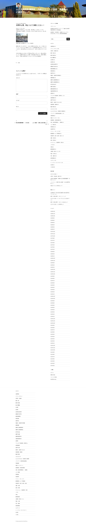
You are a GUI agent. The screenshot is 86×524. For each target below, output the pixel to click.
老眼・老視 (18, 485)
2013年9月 (53, 300)
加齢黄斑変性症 (53, 91)
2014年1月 (53, 294)
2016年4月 (53, 253)
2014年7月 (53, 280)
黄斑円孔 (52, 73)
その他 (19, 62)
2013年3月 (53, 311)
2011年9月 (53, 352)
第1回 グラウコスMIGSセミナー (57, 185)
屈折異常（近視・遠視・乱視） (56, 135)
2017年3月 (53, 247)
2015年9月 (53, 262)
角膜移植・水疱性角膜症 (55, 120)
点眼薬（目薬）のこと (55, 151)
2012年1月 (53, 343)
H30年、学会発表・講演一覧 (56, 176)
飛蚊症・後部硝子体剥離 (55, 75)
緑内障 (52, 62)
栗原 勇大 (24, 23)
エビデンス (53, 160)
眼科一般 (52, 53)
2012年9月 (53, 325)
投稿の (53, 374)
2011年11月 (53, 347)
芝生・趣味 (53, 155)
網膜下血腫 (53, 86)
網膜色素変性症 (53, 88)
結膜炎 (52, 93)
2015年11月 (53, 260)
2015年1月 (53, 267)
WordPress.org (53, 379)
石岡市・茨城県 (53, 50)
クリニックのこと (54, 48)
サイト (17, 106)
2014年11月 (53, 271)
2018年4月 (53, 224)
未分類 (52, 164)
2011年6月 (53, 358)
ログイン (52, 372)
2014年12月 (53, 269)
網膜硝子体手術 (53, 66)
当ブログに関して (54, 174)
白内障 (52, 59)
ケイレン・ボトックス (55, 131)
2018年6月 (53, 220)
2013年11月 (53, 296)
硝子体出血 (53, 84)
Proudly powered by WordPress (21, 521)
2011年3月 (53, 365)
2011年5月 (53, 361)
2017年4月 (53, 244)
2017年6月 (53, 242)
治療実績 (52, 46)
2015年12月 (53, 258)
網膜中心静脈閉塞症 (54, 82)
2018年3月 (53, 227)
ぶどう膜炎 (53, 124)
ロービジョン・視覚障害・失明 (56, 142)
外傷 (51, 146)
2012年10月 (53, 323)
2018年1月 (53, 229)
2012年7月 (53, 329)
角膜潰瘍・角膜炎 (54, 104)
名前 (17, 94)
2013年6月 (53, 305)
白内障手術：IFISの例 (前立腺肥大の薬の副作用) (60, 192)
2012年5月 (53, 334)
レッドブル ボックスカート (56, 162)
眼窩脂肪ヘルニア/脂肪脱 (55, 133)
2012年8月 (53, 327)
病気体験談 (53, 158)
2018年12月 (53, 211)
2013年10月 (53, 298)
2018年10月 (53, 215)
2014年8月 (53, 278)
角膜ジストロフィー (54, 117)
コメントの (54, 377)
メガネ (52, 144)
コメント (18, 77)
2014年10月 (53, 273)
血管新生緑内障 (53, 64)
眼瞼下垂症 (53, 106)
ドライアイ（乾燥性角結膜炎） (56, 113)
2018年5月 (53, 222)
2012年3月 (53, 338)
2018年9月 (53, 218)
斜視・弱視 (53, 140)
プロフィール (53, 26)
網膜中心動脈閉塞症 (54, 79)
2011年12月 (53, 345)
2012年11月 (53, 320)
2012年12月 (53, 318)
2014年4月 (53, 287)
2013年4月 (53, 309)
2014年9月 (53, 276)
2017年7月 (53, 240)
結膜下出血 (18, 447)
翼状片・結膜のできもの (55, 102)
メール (18, 100)
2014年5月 (53, 285)
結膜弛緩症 (53, 97)
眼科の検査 (53, 55)
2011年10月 (53, 349)
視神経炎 (52, 126)
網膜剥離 (52, 77)
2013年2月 (53, 314)
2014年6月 (53, 282)
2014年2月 (53, 291)
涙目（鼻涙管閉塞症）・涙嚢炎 (56, 122)
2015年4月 (53, 265)
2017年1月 (53, 249)
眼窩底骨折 (53, 149)
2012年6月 (53, 332)
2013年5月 (53, 307)
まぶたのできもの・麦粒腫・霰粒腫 (57, 111)
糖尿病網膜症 (53, 68)
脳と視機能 (53, 57)
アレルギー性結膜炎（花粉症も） (57, 95)
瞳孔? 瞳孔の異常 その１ (56, 196)
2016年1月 (53, 256)
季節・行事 (53, 153)
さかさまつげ (53, 108)
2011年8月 (53, 354)
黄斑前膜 (52, 70)
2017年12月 (53, 231)
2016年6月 (53, 251)
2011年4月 (53, 363)
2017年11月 (53, 233)
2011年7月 (53, 356)
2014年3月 (53, 289)
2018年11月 (53, 213)
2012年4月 (53, 336)
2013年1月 (53, 316)
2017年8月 (53, 238)
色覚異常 (52, 129)
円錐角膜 (52, 115)
